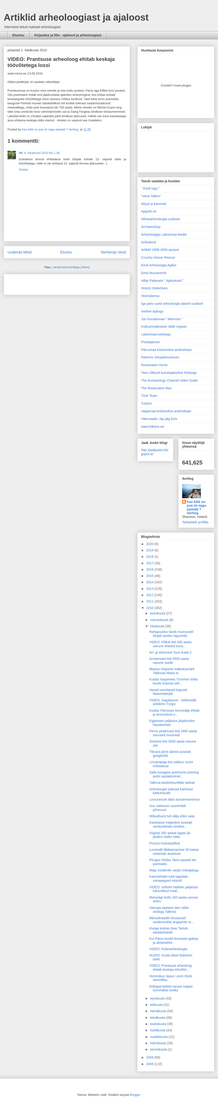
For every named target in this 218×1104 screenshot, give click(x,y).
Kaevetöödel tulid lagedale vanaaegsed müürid (168, 878)
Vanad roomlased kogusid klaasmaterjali (168, 692)
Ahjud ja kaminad (153, 204)
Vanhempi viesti (113, 252)
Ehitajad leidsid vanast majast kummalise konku (170, 988)
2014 (150, 582)
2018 (150, 556)
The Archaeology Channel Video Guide (169, 380)
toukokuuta (158, 1024)
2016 (150, 569)
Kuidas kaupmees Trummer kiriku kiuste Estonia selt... (173, 681)
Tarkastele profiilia (195, 522)
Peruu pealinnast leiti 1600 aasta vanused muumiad (173, 733)
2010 (150, 608)
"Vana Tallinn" (151, 196)
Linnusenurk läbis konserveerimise (174, 799)
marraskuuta (159, 620)
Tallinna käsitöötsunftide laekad (172, 782)
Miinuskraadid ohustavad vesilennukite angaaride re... (171, 920)
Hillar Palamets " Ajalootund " (162, 281)
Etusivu (18, 35)
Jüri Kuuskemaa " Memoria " (161, 319)
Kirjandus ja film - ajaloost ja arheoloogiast (67, 35)
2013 (150, 589)
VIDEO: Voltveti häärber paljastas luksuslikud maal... (173, 889)
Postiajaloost (150, 342)
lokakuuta (157, 626)
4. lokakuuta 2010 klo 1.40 (42, 153)
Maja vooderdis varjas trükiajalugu (174, 870)
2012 (150, 595)
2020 (150, 544)
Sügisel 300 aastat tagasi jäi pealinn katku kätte (169, 835)
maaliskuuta (159, 1037)
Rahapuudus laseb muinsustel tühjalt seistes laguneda (171, 634)
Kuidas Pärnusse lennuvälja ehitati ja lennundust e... (174, 712)
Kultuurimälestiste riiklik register (164, 326)
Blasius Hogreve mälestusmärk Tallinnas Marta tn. (172, 671)
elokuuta (156, 1005)
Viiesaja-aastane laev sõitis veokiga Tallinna (169, 910)
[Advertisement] (35, 283)
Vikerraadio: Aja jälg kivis (159, 419)
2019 (150, 550)
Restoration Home (154, 365)
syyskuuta (157, 998)
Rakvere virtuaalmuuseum (160, 357)
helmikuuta (158, 1043)
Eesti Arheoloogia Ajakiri (158, 265)
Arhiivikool (148, 242)
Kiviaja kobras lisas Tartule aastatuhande (168, 930)
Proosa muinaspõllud (164, 843)
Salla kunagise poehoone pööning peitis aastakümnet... (174, 774)
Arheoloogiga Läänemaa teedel (164, 234)
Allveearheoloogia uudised (160, 219)
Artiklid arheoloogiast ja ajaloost (76, 17)
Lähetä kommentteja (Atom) (71, 267)
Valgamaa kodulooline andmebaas (166, 411)
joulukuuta (158, 613)
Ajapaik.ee (148, 211)
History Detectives (154, 288)
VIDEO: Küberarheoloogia (168, 949)
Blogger (135, 1095)
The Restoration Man (156, 388)
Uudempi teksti (20, 252)
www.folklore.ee (152, 426)
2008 (150, 1064)
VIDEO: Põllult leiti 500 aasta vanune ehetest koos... (170, 644)
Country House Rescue (158, 257)
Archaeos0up (151, 227)
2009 (150, 1057)
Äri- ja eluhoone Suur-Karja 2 (170, 652)
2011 (150, 601)
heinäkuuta (158, 1011)
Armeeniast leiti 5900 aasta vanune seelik (169, 661)
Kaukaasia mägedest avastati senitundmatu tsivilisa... (170, 824)
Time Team (149, 396)
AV (21, 153)
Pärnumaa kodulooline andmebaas (166, 350)
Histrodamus (150, 296)
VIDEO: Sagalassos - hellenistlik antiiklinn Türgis (172, 702)
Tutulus (146, 403)
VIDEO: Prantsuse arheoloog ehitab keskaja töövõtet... (170, 967)
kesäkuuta (158, 1017)
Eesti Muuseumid (153, 273)
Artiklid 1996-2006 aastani (160, 250)
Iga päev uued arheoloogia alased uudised (172, 303)
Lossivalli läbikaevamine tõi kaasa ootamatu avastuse (174, 851)
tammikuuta (159, 1049)
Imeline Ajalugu (152, 311)
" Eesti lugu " (150, 188)
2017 (150, 563)
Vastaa (23, 169)
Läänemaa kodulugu (156, 334)
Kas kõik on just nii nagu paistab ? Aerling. (51, 129)
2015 (150, 576)
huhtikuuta (158, 1030)
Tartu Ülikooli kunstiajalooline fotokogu (169, 373)
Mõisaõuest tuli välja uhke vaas (172, 816)
